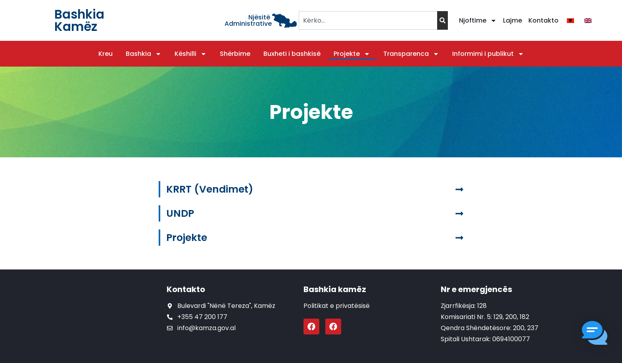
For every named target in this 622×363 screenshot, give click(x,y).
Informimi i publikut (488, 54)
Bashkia (143, 54)
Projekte (352, 54)
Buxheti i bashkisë (292, 53)
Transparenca (411, 54)
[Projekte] (459, 237)
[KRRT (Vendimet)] (459, 189)
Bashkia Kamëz (79, 20)
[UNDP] (459, 213)
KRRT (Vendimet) (209, 189)
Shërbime (235, 53)
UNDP (180, 213)
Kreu (105, 53)
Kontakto (543, 20)
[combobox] (368, 20)
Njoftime (478, 20)
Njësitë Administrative (248, 20)
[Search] (442, 20)
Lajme (512, 20)
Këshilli (191, 54)
